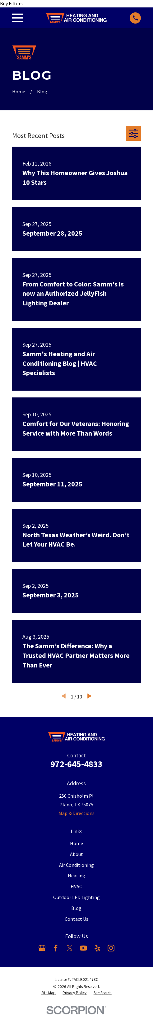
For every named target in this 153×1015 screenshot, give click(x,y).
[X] (69, 948)
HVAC (76, 886)
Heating (76, 875)
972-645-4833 (76, 764)
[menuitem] (48, 993)
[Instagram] (111, 948)
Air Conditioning (76, 865)
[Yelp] (97, 948)
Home (76, 843)
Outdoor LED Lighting (76, 897)
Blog (76, 908)
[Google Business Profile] (42, 948)
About (76, 854)
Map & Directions (76, 813)
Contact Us (76, 919)
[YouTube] (83, 948)
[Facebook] (55, 948)
